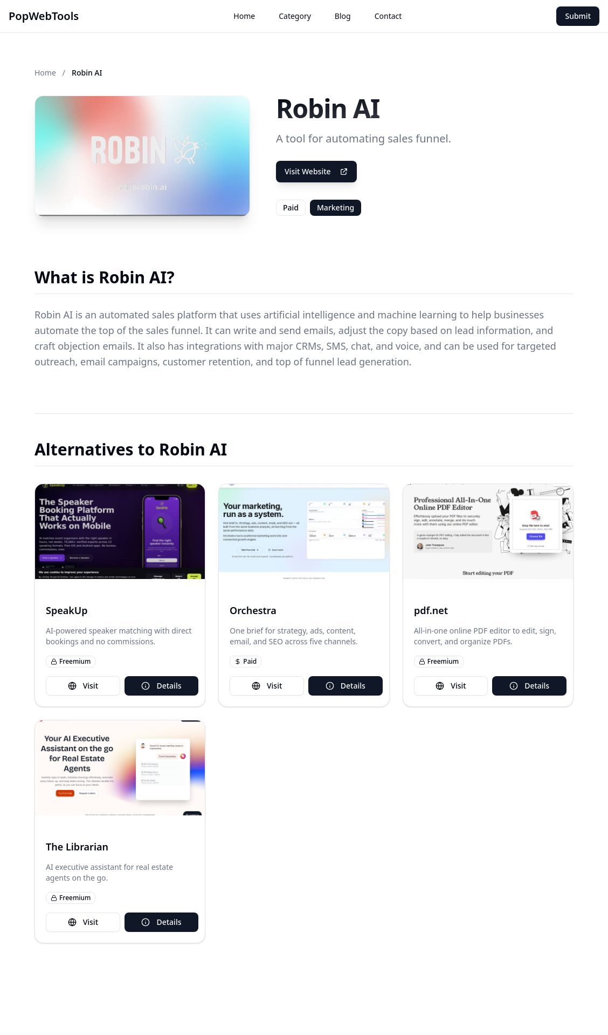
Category (295, 16)
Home (244, 16)
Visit (83, 685)
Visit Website (316, 171)
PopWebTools (44, 16)
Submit (578, 16)
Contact (388, 16)
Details (161, 685)
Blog (343, 16)
